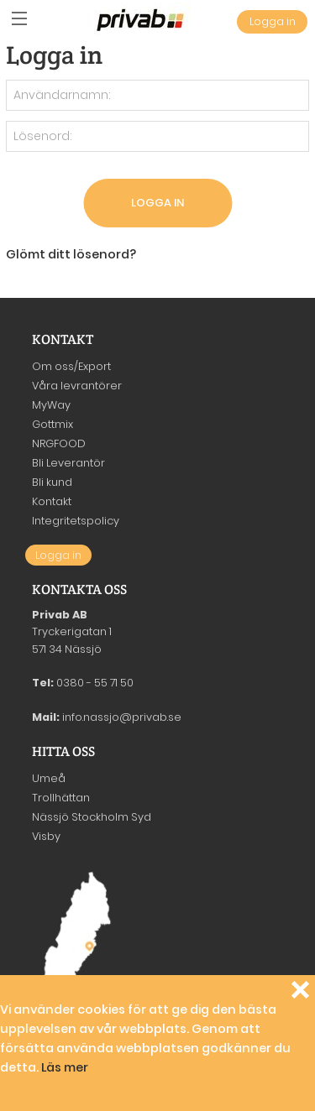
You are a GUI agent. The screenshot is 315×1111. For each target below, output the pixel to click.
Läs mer (64, 1067)
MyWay (51, 405)
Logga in (272, 21)
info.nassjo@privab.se (121, 717)
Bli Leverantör (68, 463)
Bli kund (52, 482)
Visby (46, 836)
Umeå (49, 778)
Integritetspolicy (75, 521)
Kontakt (51, 501)
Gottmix (52, 424)
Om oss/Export (71, 366)
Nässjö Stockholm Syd (91, 817)
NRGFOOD (59, 443)
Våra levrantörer (77, 385)
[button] (19, 19)
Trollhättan (61, 797)
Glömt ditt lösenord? (71, 254)
